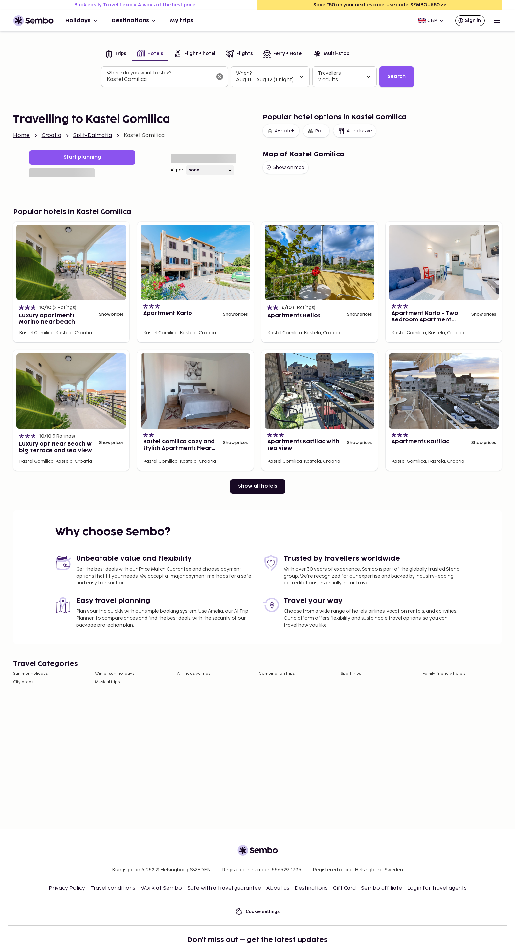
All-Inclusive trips (193, 673)
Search (397, 76)
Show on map (284, 167)
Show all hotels (257, 486)
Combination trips (277, 673)
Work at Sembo (161, 888)
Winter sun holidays (114, 673)
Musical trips (107, 682)
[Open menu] (496, 20)
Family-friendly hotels (444, 673)
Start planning (82, 157)
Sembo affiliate (381, 888)
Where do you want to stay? (139, 73)
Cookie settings (257, 912)
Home (21, 135)
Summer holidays (30, 673)
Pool (316, 131)
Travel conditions (112, 888)
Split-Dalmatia (92, 135)
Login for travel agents (437, 888)
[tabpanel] (257, 76)
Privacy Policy (67, 888)
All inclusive (354, 131)
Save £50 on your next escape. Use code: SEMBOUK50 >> (379, 5)
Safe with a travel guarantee (224, 888)
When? (244, 73)
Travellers (329, 73)
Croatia (51, 135)
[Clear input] (220, 77)
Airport (178, 170)
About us (277, 888)
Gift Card (344, 888)
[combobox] (159, 79)
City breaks (24, 682)
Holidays (82, 20)
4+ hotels (281, 131)
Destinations (134, 20)
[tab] (116, 54)
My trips (181, 20)
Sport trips (351, 673)
